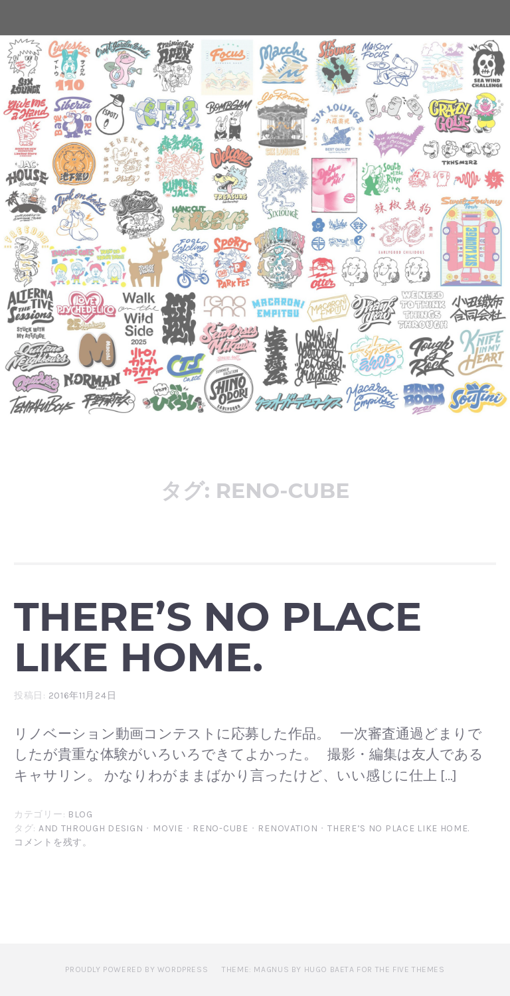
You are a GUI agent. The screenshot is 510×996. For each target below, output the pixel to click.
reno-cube (220, 828)
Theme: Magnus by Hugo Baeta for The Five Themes (333, 969)
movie (168, 828)
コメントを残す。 (53, 842)
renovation (287, 828)
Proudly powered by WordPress (136, 969)
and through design (91, 828)
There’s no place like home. (218, 636)
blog (80, 814)
